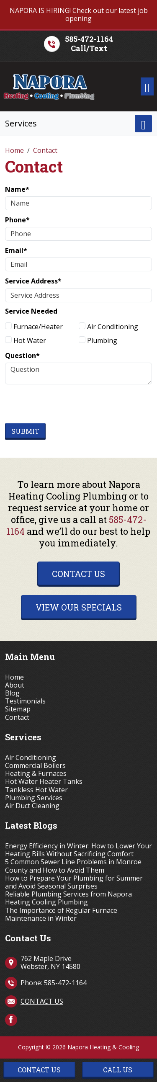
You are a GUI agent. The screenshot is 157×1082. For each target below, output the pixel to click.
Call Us (117, 1069)
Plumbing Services (33, 798)
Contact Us (78, 573)
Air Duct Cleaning (32, 806)
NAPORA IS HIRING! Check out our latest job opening (79, 14)
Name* (17, 189)
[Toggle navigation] (147, 86)
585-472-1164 (65, 982)
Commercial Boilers (35, 766)
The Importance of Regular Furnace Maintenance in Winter (61, 914)
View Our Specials (79, 607)
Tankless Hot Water (36, 790)
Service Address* (33, 281)
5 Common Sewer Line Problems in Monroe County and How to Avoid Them (73, 866)
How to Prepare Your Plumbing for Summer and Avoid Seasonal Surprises (74, 882)
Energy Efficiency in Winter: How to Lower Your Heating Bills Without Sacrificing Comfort (78, 850)
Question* (22, 355)
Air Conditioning (108, 326)
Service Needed (31, 311)
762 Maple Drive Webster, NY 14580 (50, 962)
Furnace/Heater (34, 326)
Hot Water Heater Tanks (43, 782)
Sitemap (18, 709)
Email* (16, 250)
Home (14, 677)
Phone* (17, 219)
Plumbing (98, 340)
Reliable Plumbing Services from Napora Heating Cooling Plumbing (68, 898)
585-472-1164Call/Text (89, 44)
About (14, 685)
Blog (12, 693)
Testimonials (25, 701)
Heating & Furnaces (36, 774)
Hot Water (25, 340)
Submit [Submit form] (25, 431)
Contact (17, 717)
